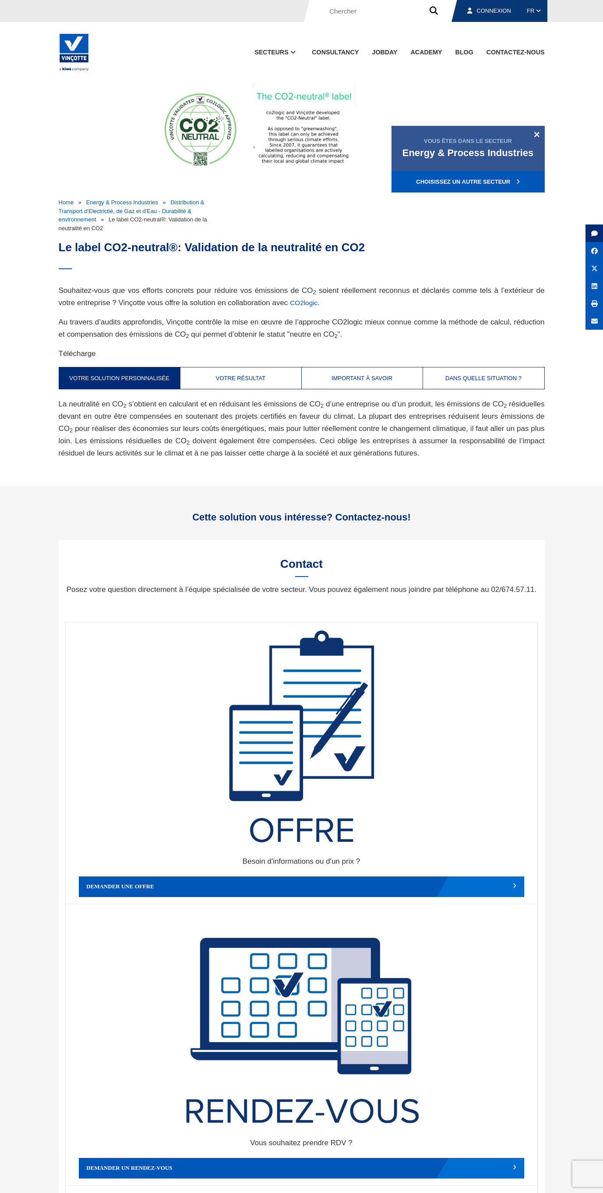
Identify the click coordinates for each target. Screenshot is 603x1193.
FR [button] (534, 10)
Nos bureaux (420, 1137)
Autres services (360, 877)
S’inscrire (484, 1037)
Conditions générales (209, 1178)
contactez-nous (516, 52)
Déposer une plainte (242, 877)
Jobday (384, 52)
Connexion (489, 10)
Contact (528, 1137)
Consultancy (335, 52)
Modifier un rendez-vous (360, 734)
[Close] (536, 134)
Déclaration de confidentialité (503, 1178)
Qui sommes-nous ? (346, 1137)
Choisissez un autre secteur (467, 181)
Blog (464, 52)
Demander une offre (124, 734)
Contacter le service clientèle (481, 734)
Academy (426, 52)
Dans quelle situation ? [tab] (483, 378)
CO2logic (305, 303)
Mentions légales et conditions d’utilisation (294, 1178)
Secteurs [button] (275, 52)
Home (66, 202)
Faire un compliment (124, 877)
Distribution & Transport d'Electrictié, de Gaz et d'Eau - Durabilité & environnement (132, 211)
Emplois (479, 1137)
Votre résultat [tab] (240, 378)
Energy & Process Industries (122, 202)
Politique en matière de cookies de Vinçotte (406, 1178)
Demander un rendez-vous (242, 734)
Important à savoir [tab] (361, 378)
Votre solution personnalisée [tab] (119, 378)
